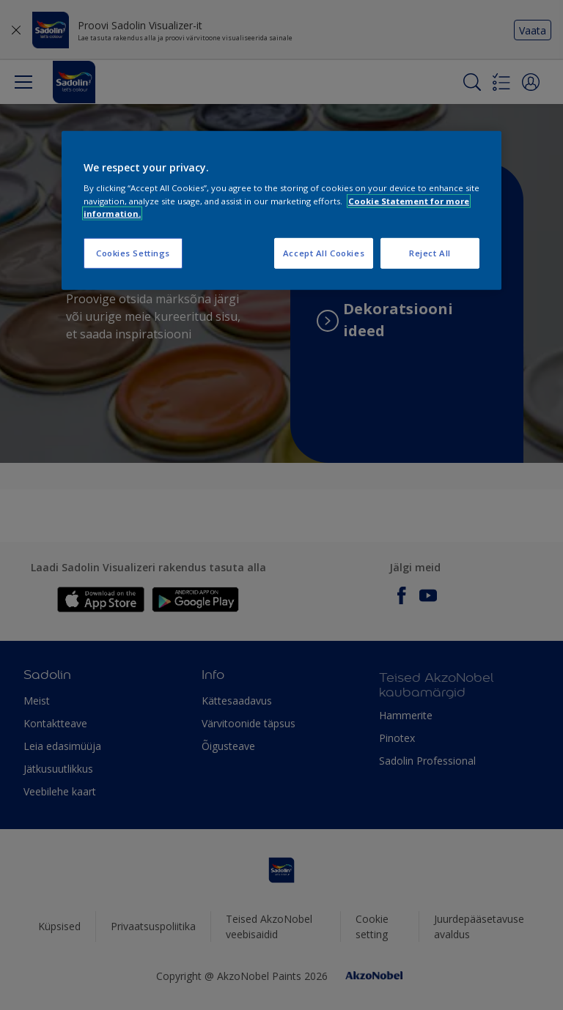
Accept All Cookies (323, 252)
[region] (281, 210)
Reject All (430, 252)
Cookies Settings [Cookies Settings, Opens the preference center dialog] (133, 252)
